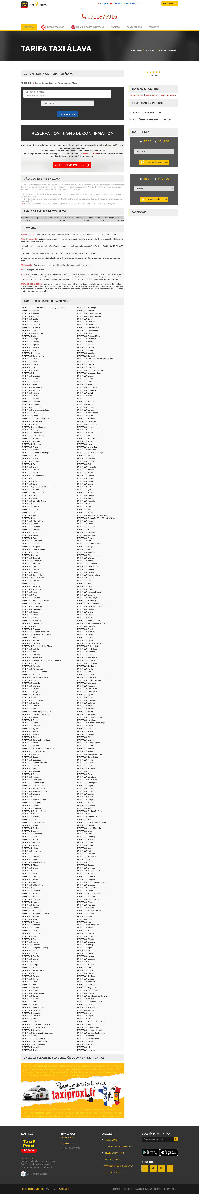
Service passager (168, 52)
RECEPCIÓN (136, 52)
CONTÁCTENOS (111, 1174)
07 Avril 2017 (67, 1145)
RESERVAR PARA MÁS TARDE (146, 114)
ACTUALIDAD (109, 1141)
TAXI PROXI (64, 1190)
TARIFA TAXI (150, 52)
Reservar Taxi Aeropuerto (154, 163)
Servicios (166, 28)
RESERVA (128, 1190)
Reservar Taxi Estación (154, 201)
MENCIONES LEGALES (30, 1190)
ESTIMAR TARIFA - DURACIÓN (117, 1148)
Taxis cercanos (54, 28)
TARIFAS (122, 28)
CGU (42, 1190)
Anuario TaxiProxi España (92, 28)
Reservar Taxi (170, 3)
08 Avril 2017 (67, 1139)
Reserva (30, 28)
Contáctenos (143, 28)
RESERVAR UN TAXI (113, 1154)
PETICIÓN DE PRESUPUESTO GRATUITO (151, 121)
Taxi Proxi (34, 4)
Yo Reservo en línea (71, 166)
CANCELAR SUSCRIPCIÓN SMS (117, 1167)
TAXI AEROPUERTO (112, 1161)
